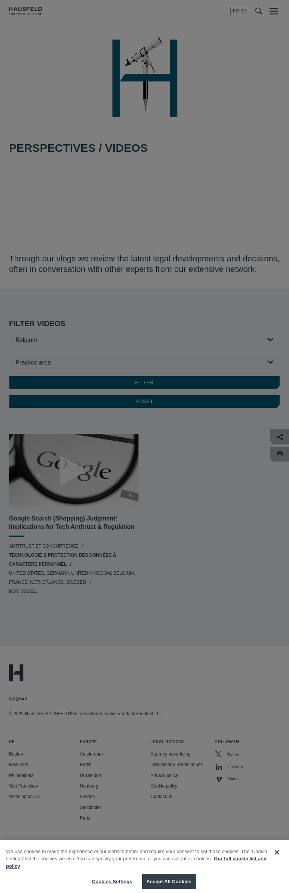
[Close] (277, 855)
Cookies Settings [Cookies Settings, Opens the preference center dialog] (112, 885)
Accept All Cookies (169, 885)
